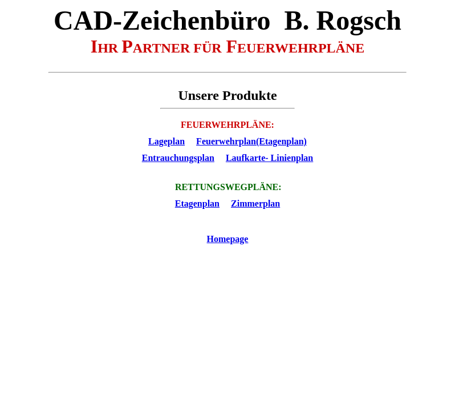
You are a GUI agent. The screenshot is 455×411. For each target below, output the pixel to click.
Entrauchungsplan (178, 158)
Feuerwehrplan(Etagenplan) (251, 141)
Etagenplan (197, 203)
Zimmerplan (255, 203)
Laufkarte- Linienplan (269, 158)
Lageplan (166, 141)
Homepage (228, 239)
